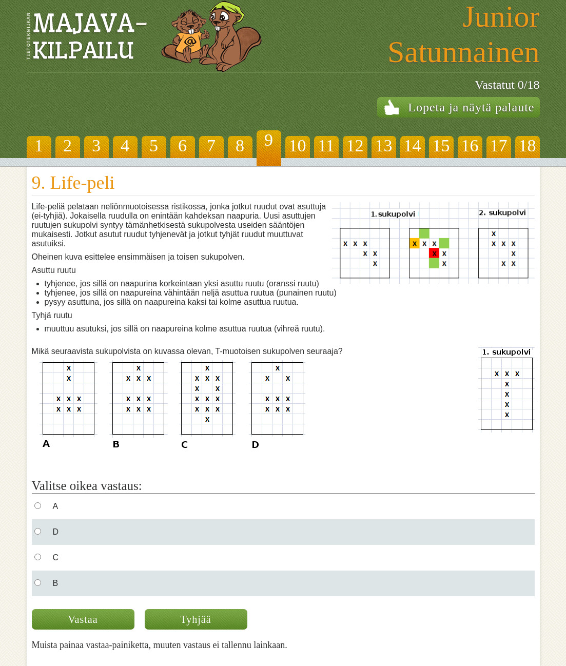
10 (297, 145)
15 (441, 145)
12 (355, 145)
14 (412, 145)
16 (470, 145)
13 (384, 145)
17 (499, 145)
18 (527, 145)
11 (326, 145)
